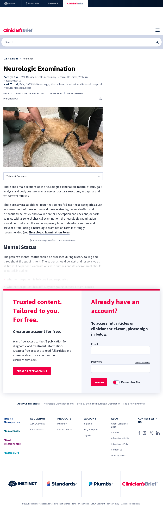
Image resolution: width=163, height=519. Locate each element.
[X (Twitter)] (151, 433)
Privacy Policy (113, 503)
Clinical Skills (11, 431)
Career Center (64, 429)
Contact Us (116, 449)
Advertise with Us (120, 438)
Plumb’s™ (62, 423)
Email (94, 344)
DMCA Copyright (98, 503)
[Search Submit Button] (157, 42)
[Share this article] (101, 99)
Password (96, 361)
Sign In (87, 435)
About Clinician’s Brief (119, 425)
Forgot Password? (142, 362)
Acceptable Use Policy (130, 503)
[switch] (116, 382)
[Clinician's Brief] (75, 3)
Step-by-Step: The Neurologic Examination (98, 403)
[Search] (81, 42)
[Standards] (33, 3)
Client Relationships (12, 441)
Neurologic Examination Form (59, 403)
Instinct (66, 503)
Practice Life (11, 452)
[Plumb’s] (53, 3)
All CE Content (37, 423)
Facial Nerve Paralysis (134, 403)
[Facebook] (139, 433)
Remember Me (130, 382)
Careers (115, 432)
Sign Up (88, 423)
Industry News (118, 455)
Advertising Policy (120, 444)
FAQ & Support (91, 429)
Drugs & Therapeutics (11, 420)
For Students (37, 429)
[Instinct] (11, 3)
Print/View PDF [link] (10, 98)
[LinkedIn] (158, 433)
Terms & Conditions (80, 503)
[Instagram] (144, 433)
